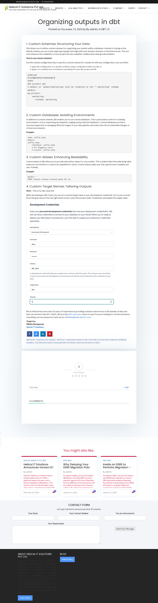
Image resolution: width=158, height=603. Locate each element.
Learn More (25, 598)
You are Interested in (125, 513)
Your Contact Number (79, 513)
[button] (152, 8)
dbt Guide (30, 340)
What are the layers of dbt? (88, 342)
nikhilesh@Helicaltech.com (78, 317)
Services (60, 8)
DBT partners (75, 314)
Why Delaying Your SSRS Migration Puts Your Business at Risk (77, 467)
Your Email (33, 513)
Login (126, 387)
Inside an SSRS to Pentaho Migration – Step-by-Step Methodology (117, 468)
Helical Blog (67, 559)
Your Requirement (56, 523)
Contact (144, 8)
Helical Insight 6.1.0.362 (35, 460)
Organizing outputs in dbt (77, 340)
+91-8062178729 (47, 2)
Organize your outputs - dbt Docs (50, 340)
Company (119, 8)
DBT (103, 29)
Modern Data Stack (99, 8)
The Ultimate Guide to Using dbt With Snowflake (55, 342)
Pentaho (67, 460)
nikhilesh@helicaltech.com (27, 2)
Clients (131, 8)
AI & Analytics (77, 8)
